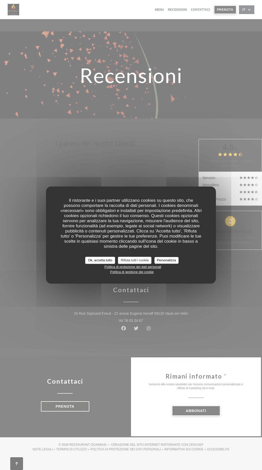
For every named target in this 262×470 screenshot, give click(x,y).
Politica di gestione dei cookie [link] (132, 272)
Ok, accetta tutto (100, 260)
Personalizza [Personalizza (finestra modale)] (166, 260)
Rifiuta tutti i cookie (135, 260)
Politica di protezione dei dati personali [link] (132, 267)
